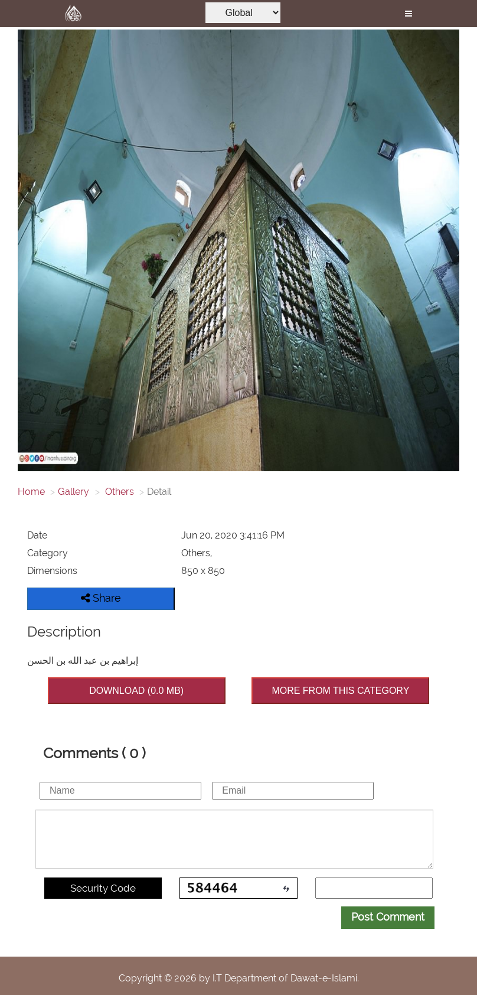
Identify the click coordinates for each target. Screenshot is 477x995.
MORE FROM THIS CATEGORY (340, 691)
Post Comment (387, 917)
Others (118, 491)
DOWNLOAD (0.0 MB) (136, 691)
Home (31, 491)
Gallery (73, 491)
